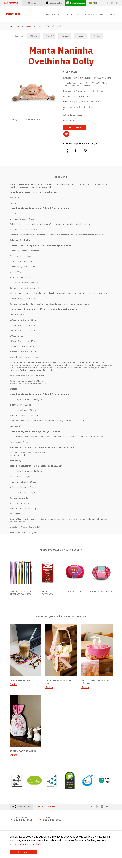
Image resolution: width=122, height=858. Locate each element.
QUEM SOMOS (89, 15)
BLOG (72, 15)
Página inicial (14, 26)
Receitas (28, 26)
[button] (21, 97)
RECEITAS (64, 15)
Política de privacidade (46, 806)
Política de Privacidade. (29, 844)
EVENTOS (79, 15)
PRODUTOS (55, 15)
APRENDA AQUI (101, 15)
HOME (48, 15)
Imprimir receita (73, 127)
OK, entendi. (19, 852)
